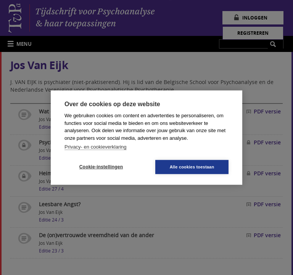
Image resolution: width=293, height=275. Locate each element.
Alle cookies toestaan (192, 166)
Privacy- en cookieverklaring (95, 147)
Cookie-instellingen (101, 167)
